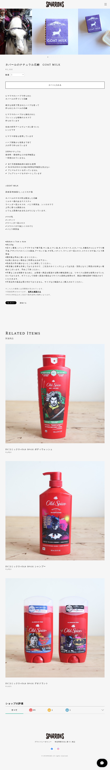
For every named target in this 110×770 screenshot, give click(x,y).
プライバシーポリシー (43, 742)
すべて (14, 710)
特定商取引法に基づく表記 (65, 742)
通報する (23, 303)
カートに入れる (55, 85)
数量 (7, 75)
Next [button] (105, 31)
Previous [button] (4, 31)
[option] (55, 32)
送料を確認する (34, 292)
